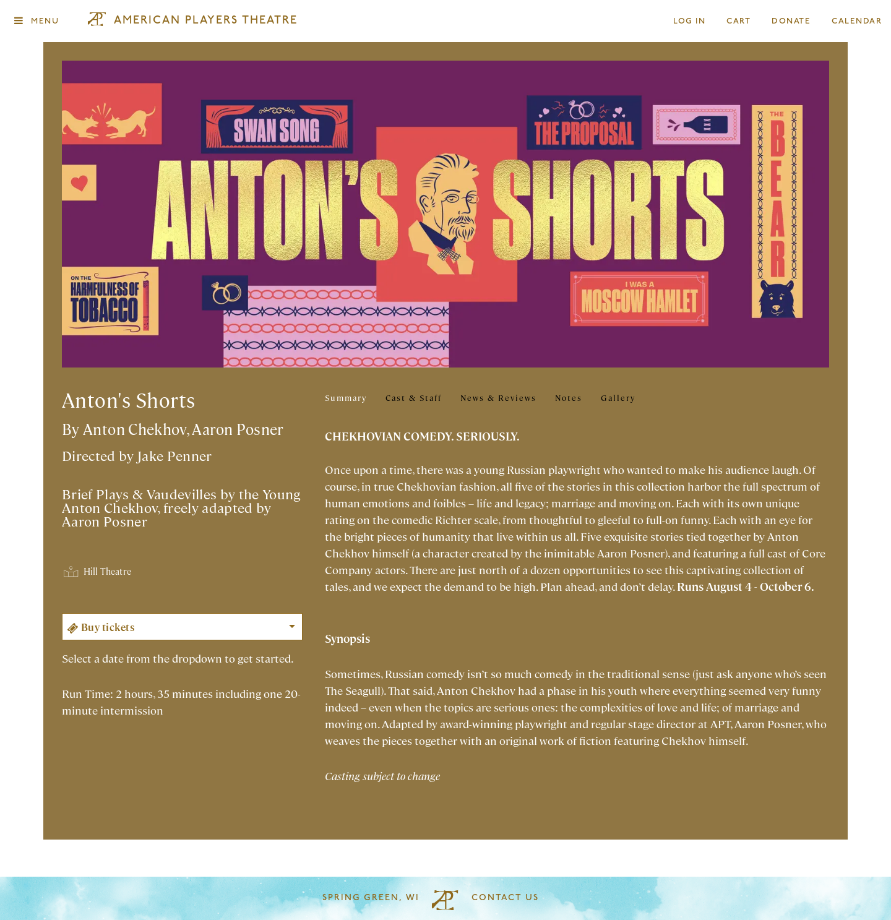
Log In (690, 21)
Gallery (618, 397)
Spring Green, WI (371, 898)
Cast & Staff (413, 397)
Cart (739, 21)
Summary (346, 397)
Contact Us (505, 898)
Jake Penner (174, 455)
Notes (568, 397)
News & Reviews (498, 397)
